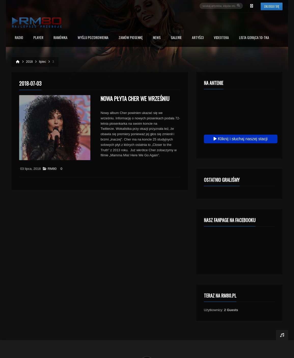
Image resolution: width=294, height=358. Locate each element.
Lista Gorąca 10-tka (254, 38)
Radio (19, 38)
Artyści (198, 38)
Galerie (176, 38)
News (157, 38)
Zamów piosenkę (131, 38)
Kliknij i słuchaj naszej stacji (241, 139)
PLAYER (38, 38)
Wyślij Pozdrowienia (93, 38)
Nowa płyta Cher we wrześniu (135, 98)
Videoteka (221, 38)
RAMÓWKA (60, 38)
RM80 (52, 169)
